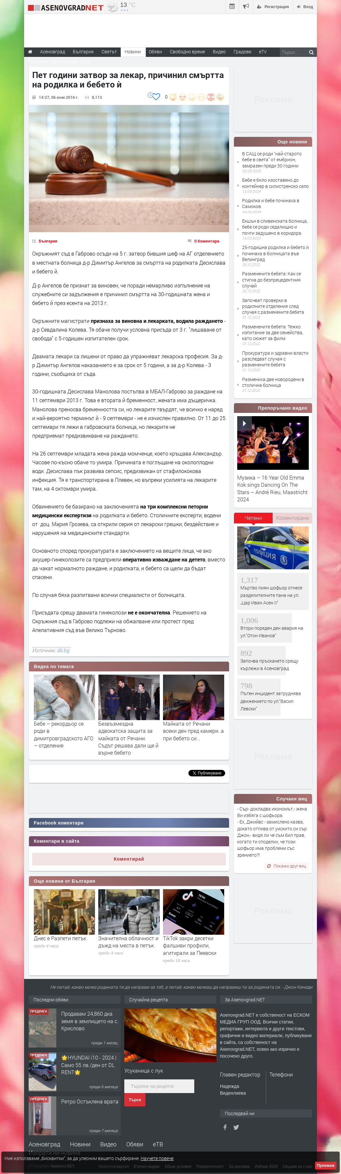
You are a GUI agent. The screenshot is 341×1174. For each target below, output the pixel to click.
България (48, 241)
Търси (135, 1100)
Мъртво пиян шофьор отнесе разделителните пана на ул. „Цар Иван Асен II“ (271, 595)
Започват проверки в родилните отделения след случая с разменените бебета (273, 306)
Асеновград (44, 1144)
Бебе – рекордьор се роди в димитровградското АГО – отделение (63, 734)
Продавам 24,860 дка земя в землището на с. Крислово (89, 1021)
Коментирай (129, 859)
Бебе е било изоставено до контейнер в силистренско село (275, 183)
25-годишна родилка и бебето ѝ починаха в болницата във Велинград (275, 253)
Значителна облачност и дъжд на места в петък (128, 942)
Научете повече (157, 1158)
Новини (133, 51)
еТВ (158, 1144)
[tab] (253, 520)
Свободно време (187, 51)
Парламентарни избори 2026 (59, 61)
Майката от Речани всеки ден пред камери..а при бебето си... (193, 731)
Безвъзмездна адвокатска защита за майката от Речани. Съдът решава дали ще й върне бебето (128, 738)
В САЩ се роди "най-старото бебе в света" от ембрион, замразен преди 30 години (272, 159)
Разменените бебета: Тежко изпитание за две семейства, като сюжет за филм (272, 332)
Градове (242, 51)
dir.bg (63, 650)
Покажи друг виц (286, 865)
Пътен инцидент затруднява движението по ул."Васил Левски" (270, 701)
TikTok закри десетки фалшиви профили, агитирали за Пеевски (189, 945)
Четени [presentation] (253, 517)
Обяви (134, 1144)
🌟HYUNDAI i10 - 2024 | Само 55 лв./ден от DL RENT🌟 (88, 1064)
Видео (108, 1144)
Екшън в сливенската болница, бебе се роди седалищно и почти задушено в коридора (275, 227)
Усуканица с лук (143, 1070)
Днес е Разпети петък (60, 938)
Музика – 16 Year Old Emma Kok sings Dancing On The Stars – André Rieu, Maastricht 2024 (272, 488)
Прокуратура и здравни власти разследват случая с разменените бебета (275, 359)
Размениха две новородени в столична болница (273, 382)
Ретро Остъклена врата (89, 1101)
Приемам (325, 1165)
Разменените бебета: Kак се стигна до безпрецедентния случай (271, 279)
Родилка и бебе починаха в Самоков (270, 203)
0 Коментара (206, 241)
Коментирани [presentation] (292, 517)
